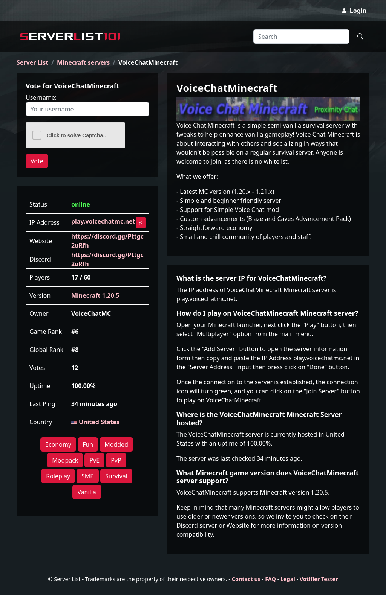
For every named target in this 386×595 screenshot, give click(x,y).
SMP (87, 476)
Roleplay (58, 476)
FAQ (270, 579)
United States (95, 422)
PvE (94, 460)
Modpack (65, 460)
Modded (116, 444)
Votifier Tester (319, 579)
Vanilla (86, 492)
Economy (58, 444)
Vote (37, 161)
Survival (116, 476)
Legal (287, 579)
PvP (116, 460)
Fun (88, 444)
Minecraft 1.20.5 (95, 295)
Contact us (246, 579)
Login (353, 10)
